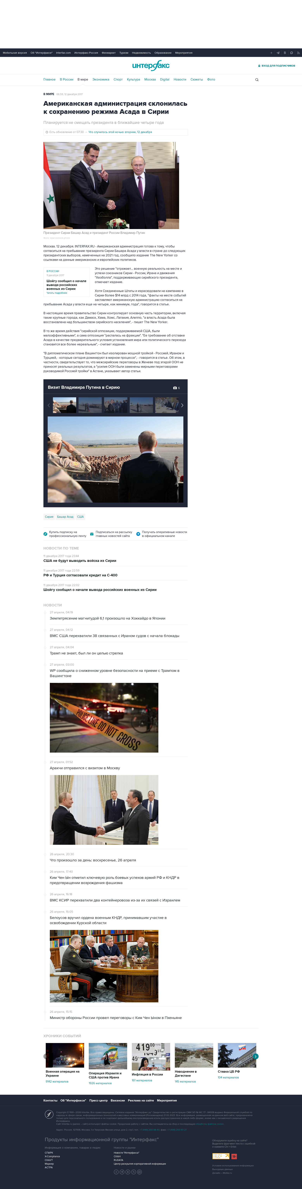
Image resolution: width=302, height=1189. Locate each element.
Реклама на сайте (141, 1100)
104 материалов (228, 1077)
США (80, 517)
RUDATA (118, 1160)
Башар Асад (65, 517)
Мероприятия (183, 52)
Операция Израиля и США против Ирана (105, 1075)
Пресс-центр (98, 1100)
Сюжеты (197, 79)
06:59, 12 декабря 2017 (69, 94)
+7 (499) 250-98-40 (150, 1129)
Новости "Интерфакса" (126, 1152)
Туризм (123, 52)
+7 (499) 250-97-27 (177, 1129)
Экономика (100, 79)
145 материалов (185, 1081)
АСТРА (49, 1167)
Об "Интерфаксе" (42, 52)
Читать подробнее (67, 286)
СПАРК (49, 1152)
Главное (49, 79)
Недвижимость (141, 52)
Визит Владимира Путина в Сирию (84, 387)
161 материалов (142, 1080)
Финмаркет (109, 52)
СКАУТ (49, 1160)
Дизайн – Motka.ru (222, 1173)
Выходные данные (222, 1169)
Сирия (49, 517)
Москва (150, 79)
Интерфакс (151, 65)
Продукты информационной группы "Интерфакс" (102, 1140)
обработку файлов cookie (210, 1124)
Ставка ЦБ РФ (229, 1072)
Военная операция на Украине (62, 1074)
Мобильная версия (15, 52)
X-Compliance (52, 1156)
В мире (83, 79)
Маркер (49, 1163)
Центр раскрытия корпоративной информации (140, 1163)
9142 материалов (57, 1081)
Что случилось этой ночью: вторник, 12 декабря (120, 132)
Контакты (50, 1100)
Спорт (118, 79)
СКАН (117, 1156)
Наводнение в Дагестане (186, 1074)
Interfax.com (63, 52)
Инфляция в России (147, 1075)
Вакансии (118, 1100)
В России (66, 79)
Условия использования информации (233, 1165)
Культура (133, 79)
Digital (164, 79)
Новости (180, 79)
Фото (211, 79)
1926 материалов (100, 1083)
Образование (163, 52)
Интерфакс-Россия (86, 52)
